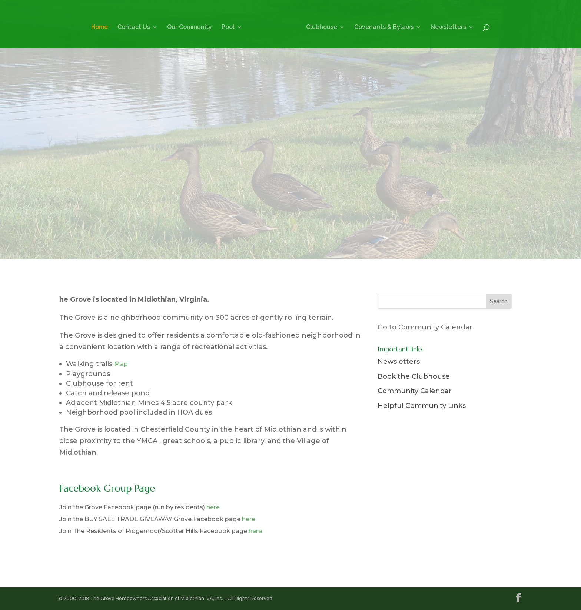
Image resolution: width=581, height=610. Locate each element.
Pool (228, 27)
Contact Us (133, 27)
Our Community (189, 27)
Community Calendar (415, 391)
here (213, 507)
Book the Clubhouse (414, 376)
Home (99, 27)
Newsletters (448, 27)
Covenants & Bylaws (384, 27)
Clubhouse (321, 27)
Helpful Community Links (422, 406)
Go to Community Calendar (425, 327)
